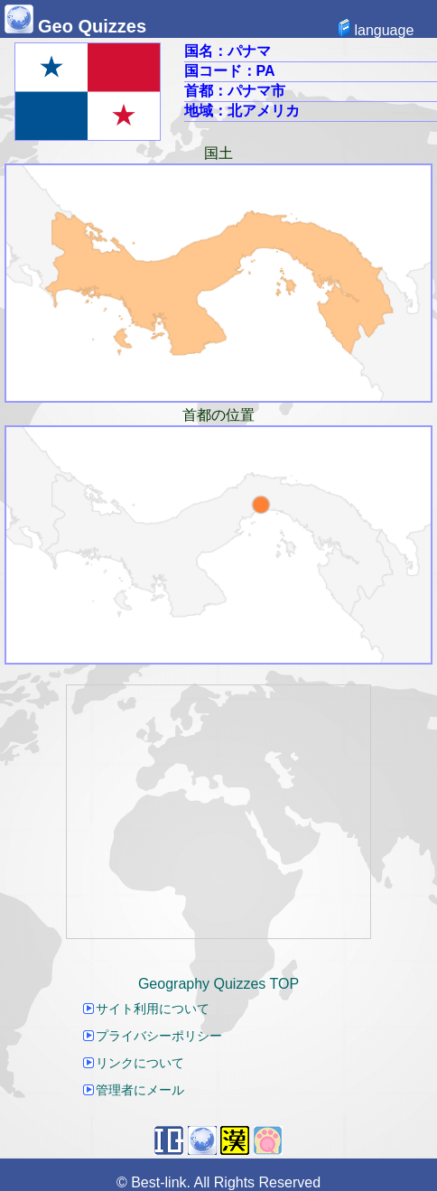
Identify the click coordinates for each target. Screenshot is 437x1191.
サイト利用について (146, 1008)
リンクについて (133, 1063)
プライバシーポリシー (152, 1035)
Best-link (158, 1182)
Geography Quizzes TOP (218, 983)
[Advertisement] (218, 811)
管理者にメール (133, 1090)
